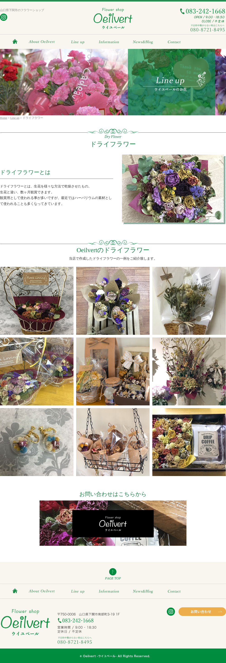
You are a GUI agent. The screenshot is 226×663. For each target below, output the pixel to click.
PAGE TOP (113, 573)
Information (109, 41)
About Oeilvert (42, 41)
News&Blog (142, 41)
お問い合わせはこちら (113, 523)
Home (3, 118)
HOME (16, 41)
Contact (175, 41)
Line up (78, 41)
